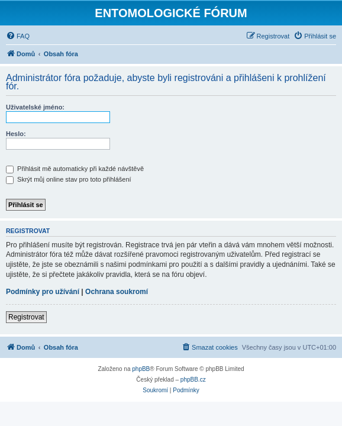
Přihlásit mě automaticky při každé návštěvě (75, 168)
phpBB (141, 369)
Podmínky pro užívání (42, 292)
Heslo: (16, 133)
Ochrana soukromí (116, 292)
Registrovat (26, 317)
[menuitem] (18, 36)
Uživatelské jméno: (35, 107)
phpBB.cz (193, 379)
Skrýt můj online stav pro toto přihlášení (68, 179)
